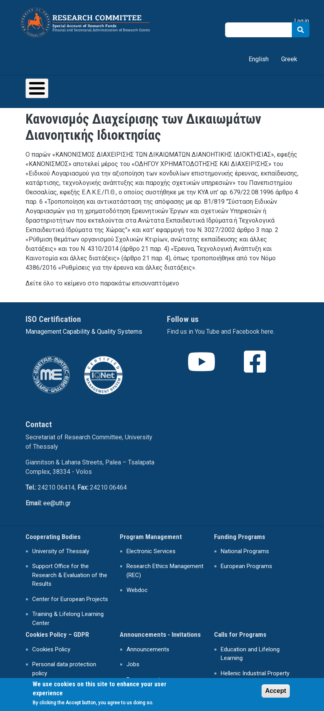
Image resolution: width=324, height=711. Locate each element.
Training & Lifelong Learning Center (68, 618)
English (259, 59)
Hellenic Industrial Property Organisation (255, 678)
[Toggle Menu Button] (37, 88)
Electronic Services (151, 551)
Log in (302, 21)
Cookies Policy (51, 649)
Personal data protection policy (64, 669)
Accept (275, 693)
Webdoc (137, 590)
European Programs (246, 566)
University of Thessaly (60, 551)
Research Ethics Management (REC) (164, 571)
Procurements (144, 679)
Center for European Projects (70, 599)
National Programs (245, 551)
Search (300, 29)
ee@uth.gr (57, 503)
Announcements (147, 649)
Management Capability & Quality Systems (84, 331)
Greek (289, 59)
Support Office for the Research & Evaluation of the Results (69, 575)
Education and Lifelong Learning (250, 654)
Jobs (132, 664)
